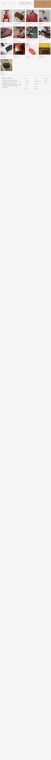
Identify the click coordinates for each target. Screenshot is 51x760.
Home (26, 78)
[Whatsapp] (47, 3)
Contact (26, 88)
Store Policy (36, 83)
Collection (27, 81)
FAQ (35, 78)
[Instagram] (45, 3)
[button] (3, 3)
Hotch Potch (7, 78)
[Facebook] (43, 3)
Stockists (36, 86)
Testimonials (36, 88)
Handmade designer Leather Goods (25, 4)
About (26, 86)
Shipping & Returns (37, 81)
